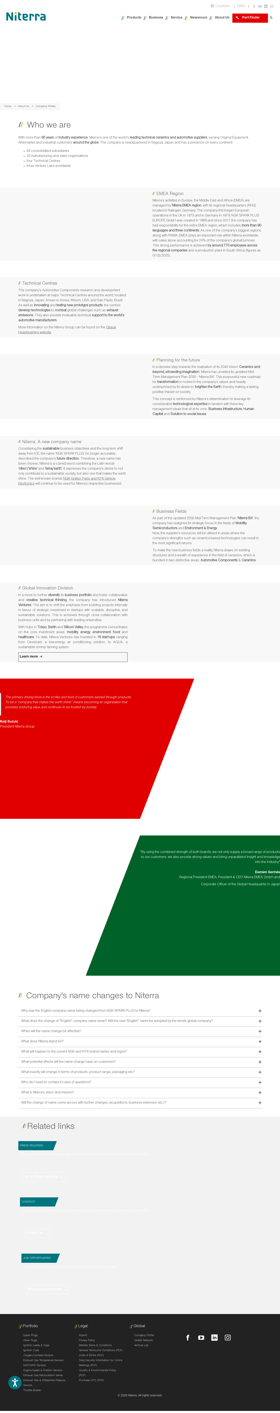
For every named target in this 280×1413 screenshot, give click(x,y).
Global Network (143, 1340)
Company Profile (144, 1335)
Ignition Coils (31, 1350)
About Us (222, 18)
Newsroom (198, 18)
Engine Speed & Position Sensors (42, 1370)
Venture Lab (141, 1345)
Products (134, 18)
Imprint (83, 1335)
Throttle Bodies (32, 1390)
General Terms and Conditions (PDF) (101, 1350)
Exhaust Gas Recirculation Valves (43, 1375)
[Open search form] (271, 18)
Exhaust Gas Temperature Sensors (43, 1360)
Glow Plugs (30, 1340)
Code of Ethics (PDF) (91, 1355)
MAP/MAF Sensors (34, 1365)
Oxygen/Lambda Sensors (38, 1355)
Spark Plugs (30, 1335)
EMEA (241, 6)
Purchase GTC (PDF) (91, 1380)
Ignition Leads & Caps (36, 1345)
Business (156, 18)
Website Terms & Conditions (95, 1345)
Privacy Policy (87, 1340)
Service (176, 18)
